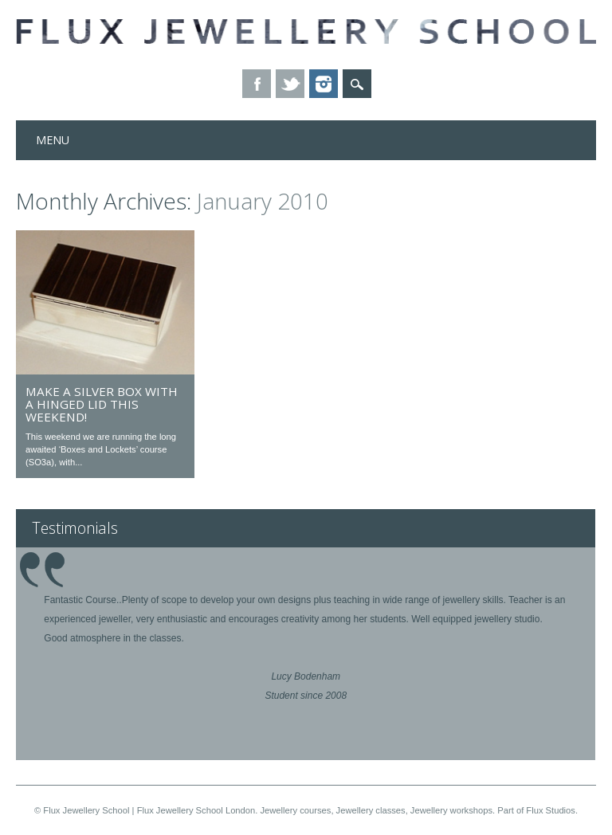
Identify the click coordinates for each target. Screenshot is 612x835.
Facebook (256, 83)
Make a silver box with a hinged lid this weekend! (102, 404)
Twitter (290, 83)
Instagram (323, 83)
